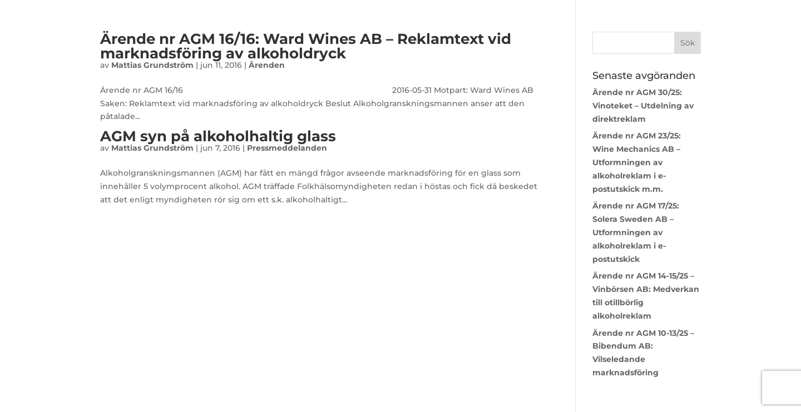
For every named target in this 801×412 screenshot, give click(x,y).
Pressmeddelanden (287, 148)
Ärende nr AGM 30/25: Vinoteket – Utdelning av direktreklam (643, 105)
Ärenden (267, 65)
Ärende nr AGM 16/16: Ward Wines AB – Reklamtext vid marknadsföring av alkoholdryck (305, 46)
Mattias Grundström (152, 65)
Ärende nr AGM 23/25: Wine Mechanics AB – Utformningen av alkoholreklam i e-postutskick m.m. (636, 162)
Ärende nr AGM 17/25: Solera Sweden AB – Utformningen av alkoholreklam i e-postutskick (635, 232)
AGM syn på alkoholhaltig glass (218, 136)
